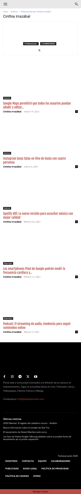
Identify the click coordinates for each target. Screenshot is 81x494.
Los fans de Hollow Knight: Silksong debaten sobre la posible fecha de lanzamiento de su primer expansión (37, 438)
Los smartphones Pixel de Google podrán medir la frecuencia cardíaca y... (34, 271)
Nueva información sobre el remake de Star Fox (26, 427)
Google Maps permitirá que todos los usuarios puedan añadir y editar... (37, 105)
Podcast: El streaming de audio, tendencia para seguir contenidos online (37, 326)
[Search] (76, 4)
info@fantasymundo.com (31, 399)
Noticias (7, 98)
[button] (5, 4)
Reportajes (8, 263)
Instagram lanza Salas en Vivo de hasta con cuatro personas (34, 160)
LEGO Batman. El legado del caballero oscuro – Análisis (30, 423)
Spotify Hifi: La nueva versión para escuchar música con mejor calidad (38, 215)
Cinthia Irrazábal (12, 111)
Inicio (5, 11)
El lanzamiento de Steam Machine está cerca (25, 432)
